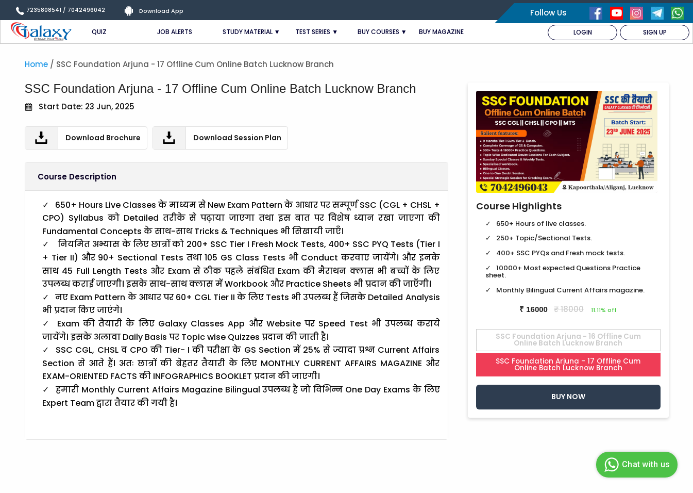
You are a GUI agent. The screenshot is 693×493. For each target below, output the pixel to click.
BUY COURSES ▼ (382, 31)
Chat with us (635, 464)
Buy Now (568, 396)
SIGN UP (655, 32)
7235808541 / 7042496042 (65, 10)
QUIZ (99, 31)
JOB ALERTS (174, 31)
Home (36, 64)
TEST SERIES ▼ (316, 31)
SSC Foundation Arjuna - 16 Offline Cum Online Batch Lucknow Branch (568, 340)
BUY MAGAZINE (441, 31)
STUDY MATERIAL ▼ (251, 31)
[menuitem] (582, 32)
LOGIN (582, 32)
